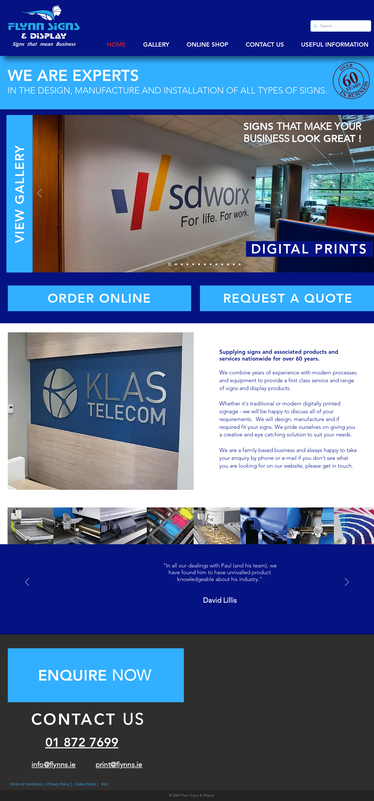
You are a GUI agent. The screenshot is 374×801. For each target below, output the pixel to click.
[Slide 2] (176, 264)
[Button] (96, 675)
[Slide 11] (228, 264)
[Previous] (39, 193)
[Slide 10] (222, 264)
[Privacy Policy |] (59, 784)
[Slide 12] (234, 264)
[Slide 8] (211, 264)
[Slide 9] (216, 264)
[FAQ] (104, 784)
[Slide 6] (199, 264)
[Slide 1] (169, 264)
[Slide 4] (187, 264)
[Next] (369, 193)
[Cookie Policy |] (86, 784)
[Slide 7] (205, 264)
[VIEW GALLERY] (19, 194)
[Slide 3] (182, 264)
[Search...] (340, 25)
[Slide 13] (239, 264)
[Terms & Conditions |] (28, 784)
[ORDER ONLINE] (99, 298)
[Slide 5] (193, 264)
